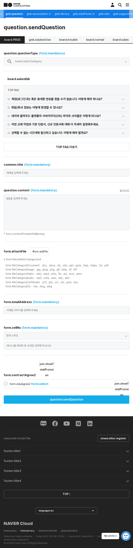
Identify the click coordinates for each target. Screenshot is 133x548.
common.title (27, 164)
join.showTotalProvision (47, 364)
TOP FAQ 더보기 (66, 147)
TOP (66, 494)
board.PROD (12, 39)
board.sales (121, 39)
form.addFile (40, 251)
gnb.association (68, 14)
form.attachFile (15, 251)
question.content (30, 190)
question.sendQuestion (66, 399)
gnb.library (92, 14)
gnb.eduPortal (114, 14)
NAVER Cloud (18, 523)
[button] (66, 451)
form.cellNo (26, 327)
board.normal (95, 39)
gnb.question (44, 14)
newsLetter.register (113, 438)
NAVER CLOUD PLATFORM (17, 5)
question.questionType (34, 53)
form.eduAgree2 (29, 384)
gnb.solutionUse (40, 39)
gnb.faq (27, 14)
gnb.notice (11, 14)
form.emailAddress (31, 302)
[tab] (66, 451)
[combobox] (66, 61)
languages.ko (66, 510)
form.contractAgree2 (29, 369)
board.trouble (68, 39)
